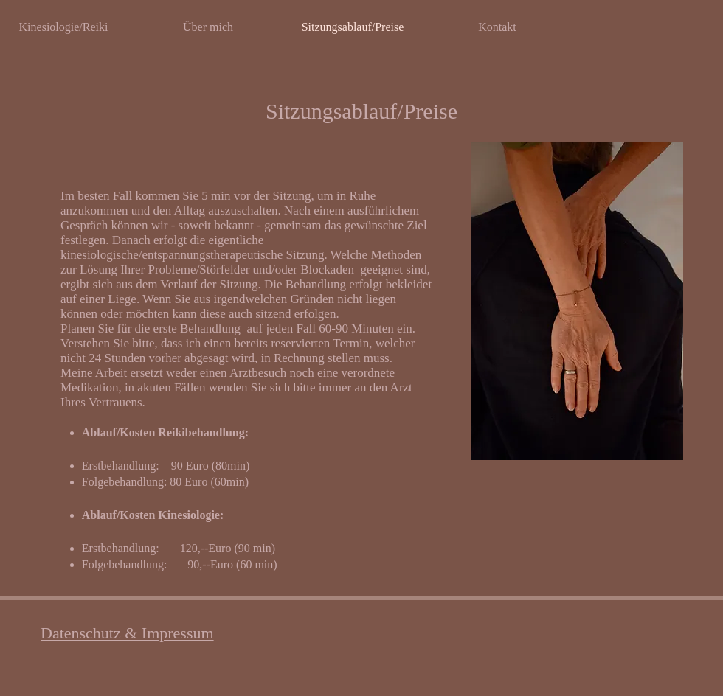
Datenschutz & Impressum (127, 633)
